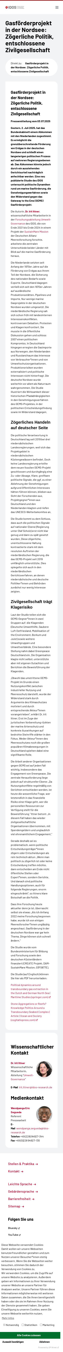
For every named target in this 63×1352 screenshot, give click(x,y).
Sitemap (16, 1206)
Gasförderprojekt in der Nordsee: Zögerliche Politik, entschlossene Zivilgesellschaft (30, 67)
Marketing (47, 1324)
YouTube (14, 1234)
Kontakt (15, 1171)
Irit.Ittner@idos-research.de (35, 1087)
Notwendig (11, 1324)
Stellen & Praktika (23, 1164)
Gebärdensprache (23, 1191)
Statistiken (29, 1324)
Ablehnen (44, 1341)
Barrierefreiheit (21, 1199)
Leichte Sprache (22, 1184)
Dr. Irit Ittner (32, 211)
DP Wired (54, 1347)
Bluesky (14, 1227)
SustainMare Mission (36, 231)
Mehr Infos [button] (8, 1318)
